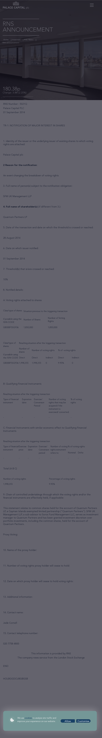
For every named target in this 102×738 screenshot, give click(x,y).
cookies (28, 718)
